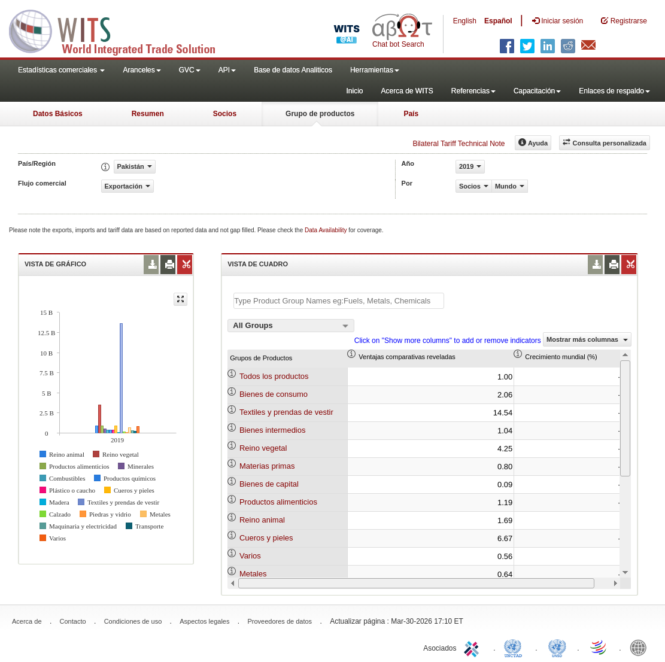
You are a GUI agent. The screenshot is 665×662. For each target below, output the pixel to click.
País (410, 114)
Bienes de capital (269, 483)
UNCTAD (515, 647)
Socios (224, 114)
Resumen (148, 114)
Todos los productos (274, 376)
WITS (119, 30)
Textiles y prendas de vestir (286, 412)
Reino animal (262, 519)
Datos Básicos (58, 114)
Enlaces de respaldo (614, 91)
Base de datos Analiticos (293, 70)
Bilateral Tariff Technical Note (458, 143)
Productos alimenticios (278, 501)
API (227, 70)
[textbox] (338, 301)
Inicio (354, 91)
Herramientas (374, 70)
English (464, 21)
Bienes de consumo (273, 394)
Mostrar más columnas (587, 339)
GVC (190, 70)
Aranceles (141, 70)
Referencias (473, 91)
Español (498, 21)
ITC (473, 647)
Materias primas (266, 465)
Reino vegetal (263, 448)
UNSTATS (557, 647)
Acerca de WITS (407, 91)
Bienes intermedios (272, 430)
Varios (250, 555)
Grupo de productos (320, 114)
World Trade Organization (599, 647)
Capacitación (537, 91)
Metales (253, 573)
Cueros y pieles (266, 537)
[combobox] (290, 325)
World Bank (641, 647)
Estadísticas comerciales (61, 70)
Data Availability (326, 230)
